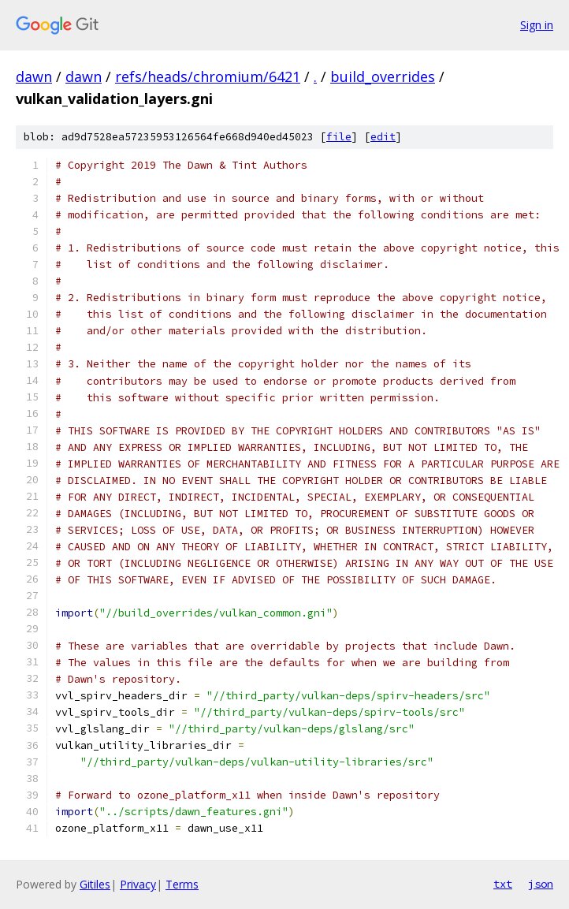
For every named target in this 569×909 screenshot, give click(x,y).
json (540, 884)
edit (383, 136)
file (338, 136)
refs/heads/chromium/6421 (207, 76)
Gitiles (95, 884)
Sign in (536, 24)
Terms (182, 884)
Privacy (138, 884)
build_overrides (382, 76)
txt (502, 884)
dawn (34, 76)
